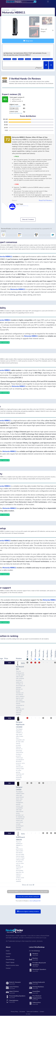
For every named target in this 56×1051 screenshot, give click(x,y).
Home (8, 951)
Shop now (28, 41)
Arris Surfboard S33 (35, 901)
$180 (9, 663)
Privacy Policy (14, 1011)
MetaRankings (10, 959)
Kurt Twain (19, 204)
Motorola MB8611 (17, 289)
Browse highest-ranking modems (28, 911)
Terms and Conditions (32, 1011)
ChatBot (8, 954)
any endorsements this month (38, 892)
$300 (9, 718)
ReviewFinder (5, 10)
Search (8, 957)
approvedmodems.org (16, 113)
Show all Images (47, 30)
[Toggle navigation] (48, 1)
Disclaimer (22, 1011)
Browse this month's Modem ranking (28, 896)
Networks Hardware (16, 106)
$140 (9, 833)
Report (14, 200)
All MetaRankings (34, 951)
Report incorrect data (12, 965)
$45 (9, 783)
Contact (8, 968)
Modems (14, 10)
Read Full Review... (46, 200)
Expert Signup (10, 962)
